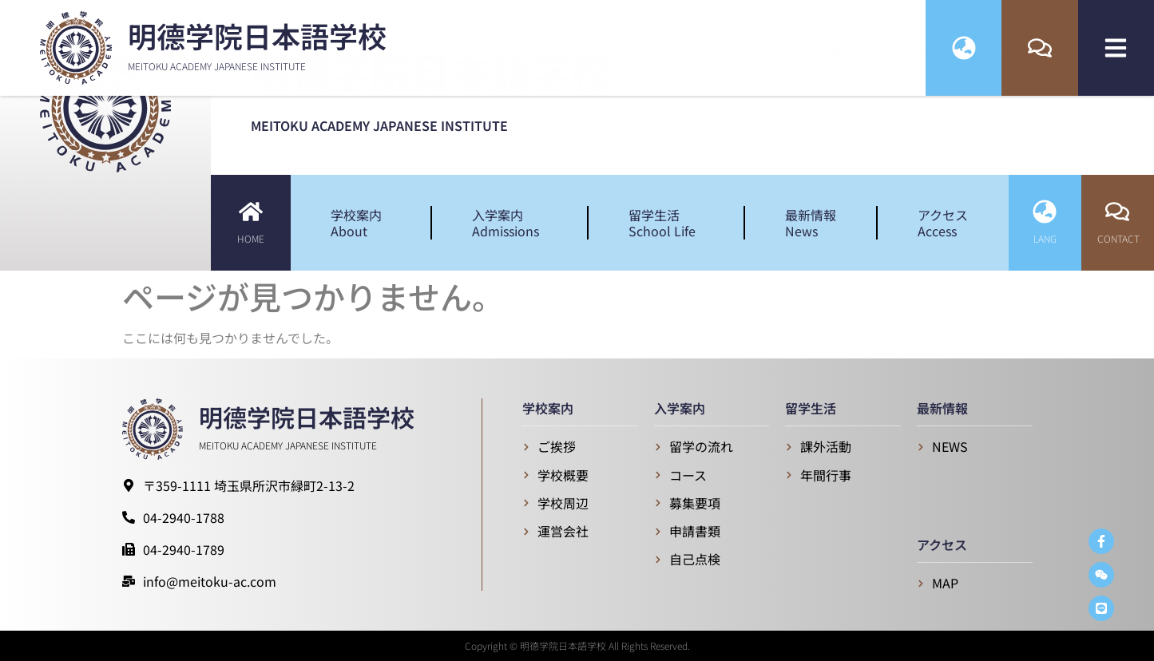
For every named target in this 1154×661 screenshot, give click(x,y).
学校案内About (360, 222)
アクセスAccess (943, 222)
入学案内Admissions (509, 222)
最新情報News (810, 222)
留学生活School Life (666, 222)
